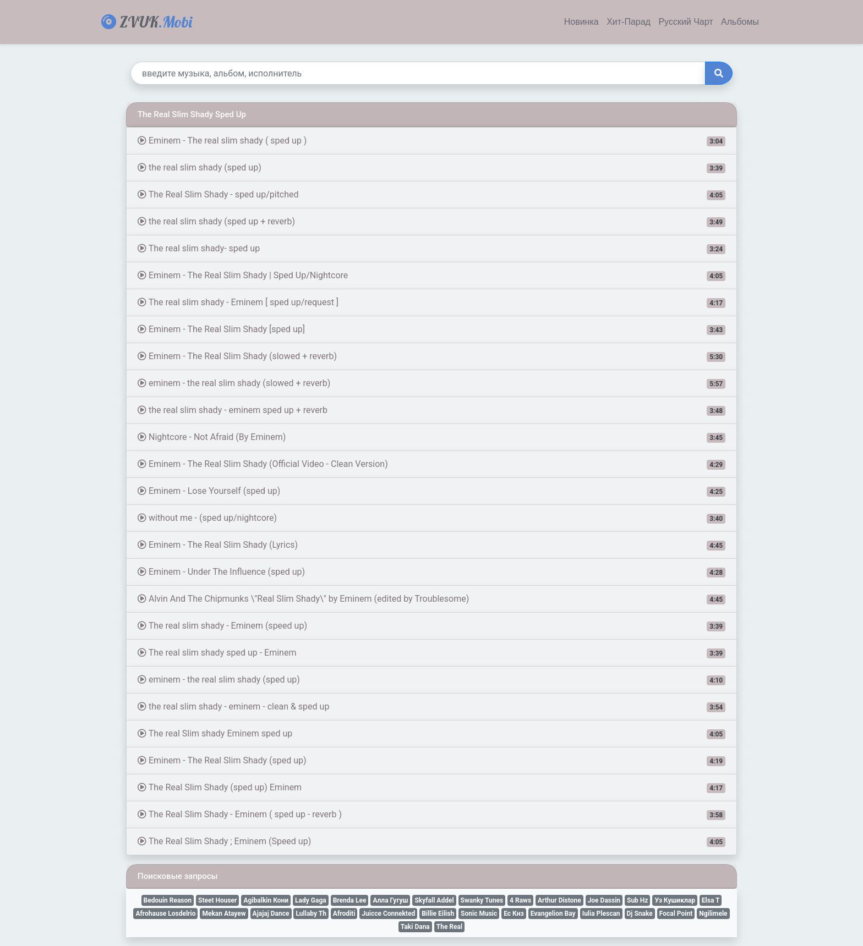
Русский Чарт (685, 22)
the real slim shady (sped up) (431, 167)
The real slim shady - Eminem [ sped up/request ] (431, 302)
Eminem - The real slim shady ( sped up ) (431, 140)
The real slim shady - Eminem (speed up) (431, 625)
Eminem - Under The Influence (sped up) (431, 572)
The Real (449, 927)
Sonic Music (479, 913)
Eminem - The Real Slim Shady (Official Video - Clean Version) (431, 464)
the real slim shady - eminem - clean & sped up (431, 706)
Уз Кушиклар (674, 900)
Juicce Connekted (388, 913)
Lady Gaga (310, 900)
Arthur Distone (559, 900)
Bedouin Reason (168, 900)
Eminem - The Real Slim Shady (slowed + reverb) (431, 356)
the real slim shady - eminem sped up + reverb (431, 410)
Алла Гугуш (390, 900)
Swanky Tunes (482, 900)
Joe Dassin (604, 900)
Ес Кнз (514, 913)
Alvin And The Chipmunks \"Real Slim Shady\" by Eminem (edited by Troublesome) (431, 598)
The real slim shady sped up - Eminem (431, 652)
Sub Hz (637, 900)
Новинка (581, 22)
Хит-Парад (629, 22)
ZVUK (146, 21)
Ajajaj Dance (271, 913)
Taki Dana (415, 927)
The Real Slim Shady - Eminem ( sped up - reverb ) (431, 814)
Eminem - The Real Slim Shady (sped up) (431, 760)
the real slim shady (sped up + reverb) (431, 221)
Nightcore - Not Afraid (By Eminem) (431, 437)
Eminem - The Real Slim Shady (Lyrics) (431, 545)
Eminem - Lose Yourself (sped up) (431, 491)
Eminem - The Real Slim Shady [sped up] (431, 329)
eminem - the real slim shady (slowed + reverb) (431, 383)
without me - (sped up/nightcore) (431, 518)
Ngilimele (713, 913)
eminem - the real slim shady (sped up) (431, 679)
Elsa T (711, 900)
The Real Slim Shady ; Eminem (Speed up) (431, 841)
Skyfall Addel (434, 900)
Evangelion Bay (553, 913)
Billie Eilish (438, 913)
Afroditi (344, 913)
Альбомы (740, 22)
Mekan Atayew (223, 913)
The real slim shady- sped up (431, 248)
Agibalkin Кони (265, 900)
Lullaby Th (311, 913)
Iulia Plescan (601, 913)
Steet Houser (217, 900)
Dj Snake (640, 913)
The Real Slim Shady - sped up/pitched (431, 194)
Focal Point (675, 913)
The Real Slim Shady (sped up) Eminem (431, 787)
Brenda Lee (350, 900)
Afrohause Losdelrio (165, 913)
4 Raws (520, 900)
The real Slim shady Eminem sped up (431, 733)
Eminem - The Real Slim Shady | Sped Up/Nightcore (431, 275)
